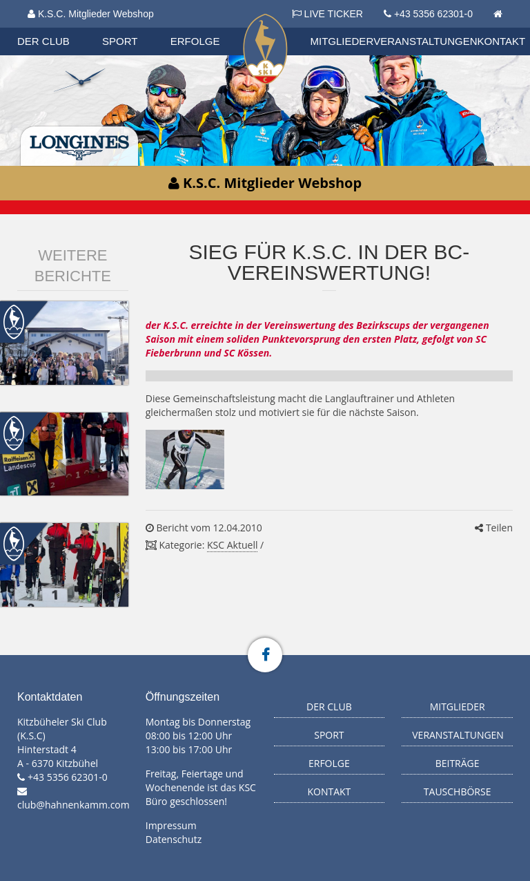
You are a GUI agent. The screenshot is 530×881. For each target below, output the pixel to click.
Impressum (171, 825)
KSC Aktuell (232, 544)
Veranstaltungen (425, 41)
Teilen (494, 527)
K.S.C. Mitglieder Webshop (91, 13)
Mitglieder (342, 41)
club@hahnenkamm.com (73, 804)
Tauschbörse (457, 791)
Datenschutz (174, 839)
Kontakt (502, 41)
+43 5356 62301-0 (433, 13)
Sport (119, 41)
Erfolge (195, 41)
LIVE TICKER (327, 13)
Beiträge (457, 763)
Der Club (43, 41)
